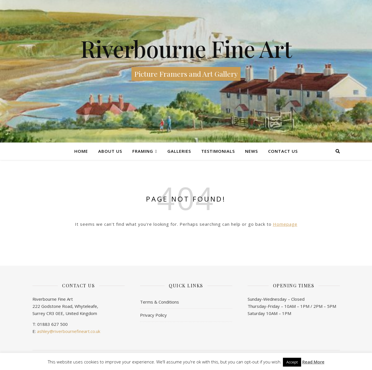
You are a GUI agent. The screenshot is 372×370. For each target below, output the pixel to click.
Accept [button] (292, 362)
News (251, 151)
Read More (313, 361)
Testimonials (218, 151)
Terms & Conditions (159, 302)
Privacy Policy (153, 315)
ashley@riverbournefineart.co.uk (68, 331)
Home (81, 151)
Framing (142, 151)
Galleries (179, 151)
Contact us (283, 151)
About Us (110, 151)
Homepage (285, 224)
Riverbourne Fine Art (186, 48)
